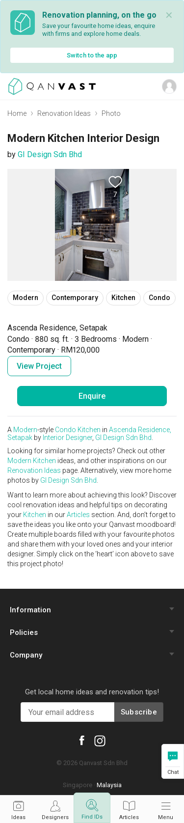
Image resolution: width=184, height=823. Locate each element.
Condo (65, 430)
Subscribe (139, 712)
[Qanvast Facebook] (81, 739)
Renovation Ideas (64, 113)
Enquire (92, 396)
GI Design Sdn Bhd (50, 154)
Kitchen (89, 430)
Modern (25, 430)
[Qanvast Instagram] (99, 740)
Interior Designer (67, 437)
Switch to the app (92, 55)
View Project (39, 366)
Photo (111, 113)
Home (16, 113)
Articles (78, 515)
